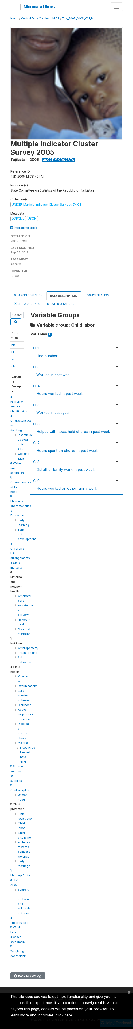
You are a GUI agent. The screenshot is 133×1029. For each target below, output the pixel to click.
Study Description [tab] (28, 295)
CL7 (36, 443)
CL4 (36, 386)
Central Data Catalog (35, 18)
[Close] (129, 992)
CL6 (36, 424)
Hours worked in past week (59, 393)
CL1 (36, 348)
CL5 (36, 405)
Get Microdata (58, 160)
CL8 (36, 462)
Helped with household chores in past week (73, 431)
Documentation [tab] (97, 295)
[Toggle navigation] (117, 6)
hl (12, 352)
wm (13, 359)
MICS (55, 18)
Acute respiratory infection (25, 714)
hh (13, 345)
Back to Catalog (27, 976)
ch (13, 366)
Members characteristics (20, 501)
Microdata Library (40, 6)
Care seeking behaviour (25, 695)
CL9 (36, 481)
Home (14, 18)
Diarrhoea (25, 705)
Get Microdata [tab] (27, 304)
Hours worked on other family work (66, 488)
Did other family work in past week (65, 469)
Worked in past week (53, 375)
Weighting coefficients (18, 951)
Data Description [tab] (63, 295)
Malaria (23, 742)
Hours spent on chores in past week (67, 450)
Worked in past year (53, 412)
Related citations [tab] (60, 304)
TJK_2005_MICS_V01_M (78, 18)
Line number (47, 356)
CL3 (36, 367)
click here (64, 1015)
